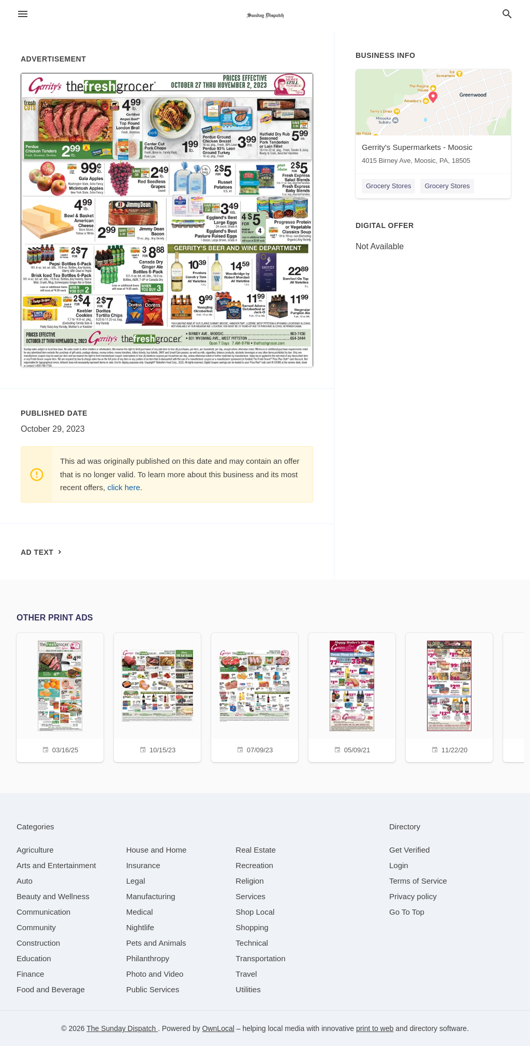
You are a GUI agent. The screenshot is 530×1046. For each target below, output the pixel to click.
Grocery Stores (388, 186)
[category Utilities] (247, 989)
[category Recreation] (254, 865)
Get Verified (409, 849)
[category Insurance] (143, 865)
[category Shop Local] (254, 911)
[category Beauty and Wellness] (53, 896)
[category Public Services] (153, 989)
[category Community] (36, 927)
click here (123, 487)
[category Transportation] (260, 958)
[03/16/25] (60, 696)
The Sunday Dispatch (122, 1028)
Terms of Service (418, 880)
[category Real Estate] (255, 849)
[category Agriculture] (35, 849)
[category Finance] (30, 973)
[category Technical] (251, 942)
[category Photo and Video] (155, 973)
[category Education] (34, 958)
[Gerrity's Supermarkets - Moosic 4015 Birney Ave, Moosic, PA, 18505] (433, 119)
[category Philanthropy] (147, 958)
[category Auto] (25, 880)
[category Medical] (139, 911)
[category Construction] (38, 942)
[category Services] (250, 896)
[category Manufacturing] (150, 896)
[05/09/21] (352, 696)
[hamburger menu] (23, 14)
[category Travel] (246, 973)
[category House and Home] (156, 849)
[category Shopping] (251, 927)
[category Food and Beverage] (51, 989)
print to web (374, 1028)
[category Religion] (249, 880)
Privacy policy (413, 896)
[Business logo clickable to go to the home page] (265, 15)
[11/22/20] (449, 696)
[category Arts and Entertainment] (56, 865)
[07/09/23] (254, 696)
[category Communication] (43, 911)
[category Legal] (135, 880)
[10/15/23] (157, 696)
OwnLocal (218, 1028)
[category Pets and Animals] (156, 942)
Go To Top (406, 911)
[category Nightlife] (140, 927)
